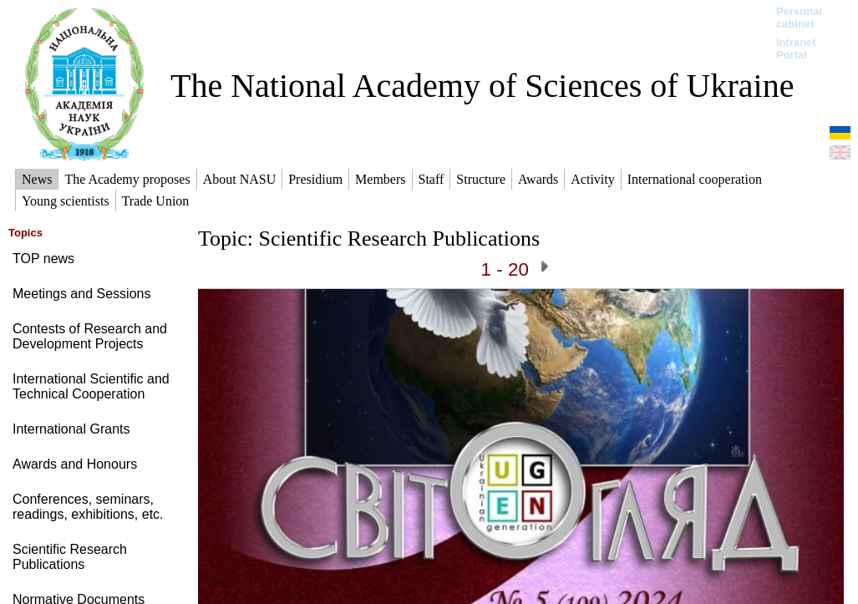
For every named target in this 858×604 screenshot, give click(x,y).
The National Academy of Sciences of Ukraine (482, 85)
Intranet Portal (796, 48)
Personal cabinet (799, 17)
